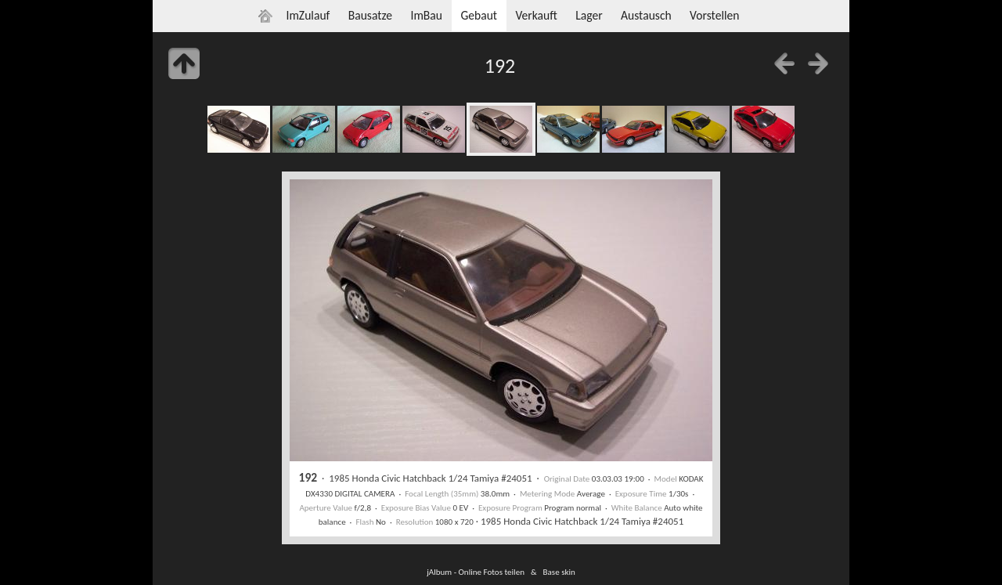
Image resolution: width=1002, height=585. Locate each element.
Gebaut (478, 15)
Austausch (646, 15)
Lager (588, 15)
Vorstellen (714, 15)
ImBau (426, 15)
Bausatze (370, 15)
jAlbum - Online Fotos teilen (475, 571)
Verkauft (536, 15)
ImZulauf (308, 15)
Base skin (559, 571)
